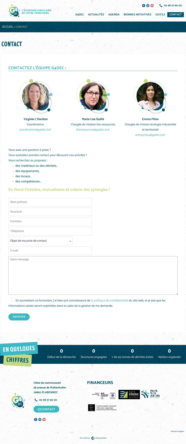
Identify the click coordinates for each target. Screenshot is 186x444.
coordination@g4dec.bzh (35, 129)
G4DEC (79, 14)
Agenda (113, 14)
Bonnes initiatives (137, 14)
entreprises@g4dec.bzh (150, 135)
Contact (175, 14)
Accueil (7, 26)
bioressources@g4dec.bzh (93, 129)
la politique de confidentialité (109, 300)
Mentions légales (178, 431)
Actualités (96, 14)
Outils (160, 14)
